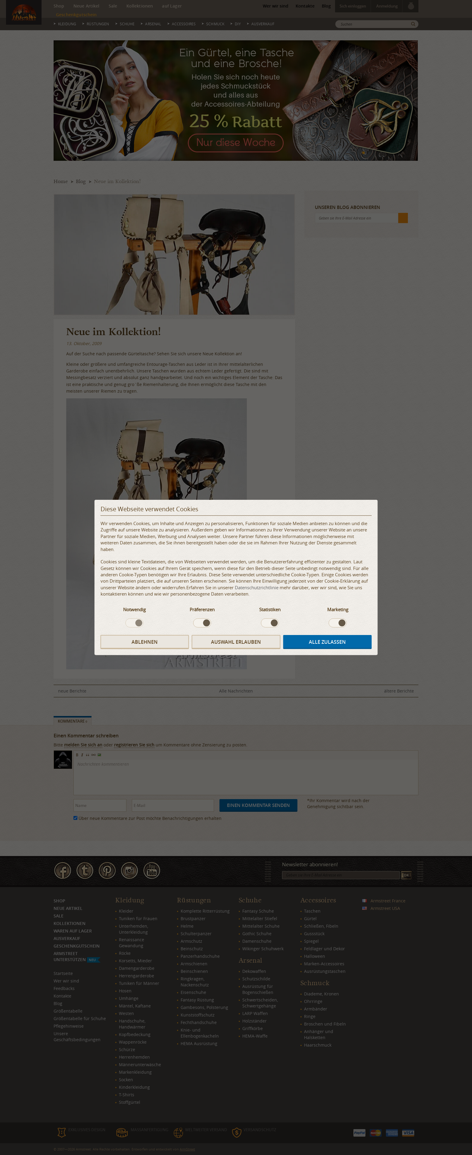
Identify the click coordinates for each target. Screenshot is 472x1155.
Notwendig (134, 609)
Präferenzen (202, 609)
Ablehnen (145, 642)
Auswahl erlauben (236, 642)
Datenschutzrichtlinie (256, 587)
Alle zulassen (327, 642)
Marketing (337, 609)
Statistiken (270, 609)
